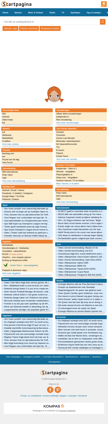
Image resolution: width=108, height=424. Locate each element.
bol (3, 123)
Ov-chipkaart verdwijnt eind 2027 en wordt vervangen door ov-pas (27, 322)
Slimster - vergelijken (65, 171)
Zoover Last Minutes (65, 138)
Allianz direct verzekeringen (68, 113)
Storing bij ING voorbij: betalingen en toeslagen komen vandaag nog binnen (81, 348)
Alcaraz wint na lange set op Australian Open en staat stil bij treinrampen (27, 211)
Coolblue (6, 141)
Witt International (10, 172)
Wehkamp (6, 135)
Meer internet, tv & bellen (67, 183)
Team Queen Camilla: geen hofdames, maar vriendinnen (81, 293)
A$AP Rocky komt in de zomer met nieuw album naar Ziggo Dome (81, 232)
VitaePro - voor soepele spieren (16, 257)
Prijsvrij (59, 153)
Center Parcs (62, 156)
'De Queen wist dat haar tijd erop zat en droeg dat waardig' (81, 302)
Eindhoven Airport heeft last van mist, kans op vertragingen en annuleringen (81, 345)
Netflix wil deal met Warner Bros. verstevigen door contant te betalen (81, 335)
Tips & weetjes (93, 12)
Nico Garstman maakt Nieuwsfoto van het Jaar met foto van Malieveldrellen (81, 229)
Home (5, 12)
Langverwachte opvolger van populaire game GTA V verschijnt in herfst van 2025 (27, 309)
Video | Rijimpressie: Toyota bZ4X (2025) (76, 269)
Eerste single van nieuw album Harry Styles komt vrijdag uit (81, 226)
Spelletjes (75, 12)
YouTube (20, 196)
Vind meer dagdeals (11, 273)
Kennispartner (54, 362)
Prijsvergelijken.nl (64, 174)
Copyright (72, 396)
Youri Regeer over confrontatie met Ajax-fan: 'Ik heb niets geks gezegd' (27, 217)
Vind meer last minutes (66, 159)
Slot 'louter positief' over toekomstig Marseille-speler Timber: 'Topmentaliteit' (27, 208)
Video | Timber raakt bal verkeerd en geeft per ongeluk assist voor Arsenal (27, 232)
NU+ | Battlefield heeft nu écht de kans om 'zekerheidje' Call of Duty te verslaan (27, 285)
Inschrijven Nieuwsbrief (52, 357)
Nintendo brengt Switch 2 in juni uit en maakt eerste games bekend (27, 288)
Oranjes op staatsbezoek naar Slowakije (76, 287)
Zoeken (15, 199)
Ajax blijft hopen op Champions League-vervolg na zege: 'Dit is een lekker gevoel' (27, 223)
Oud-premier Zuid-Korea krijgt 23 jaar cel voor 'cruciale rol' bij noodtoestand (27, 325)
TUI (58, 147)
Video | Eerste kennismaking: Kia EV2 (75, 251)
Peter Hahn (7, 175)
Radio (52, 12)
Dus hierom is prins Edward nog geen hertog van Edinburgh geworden (81, 296)
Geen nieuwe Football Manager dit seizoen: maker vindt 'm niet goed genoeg (27, 291)
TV (63, 12)
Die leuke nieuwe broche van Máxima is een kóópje (81, 305)
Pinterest (6, 199)
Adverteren (84, 357)
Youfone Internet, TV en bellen (70, 180)
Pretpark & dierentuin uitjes (14, 270)
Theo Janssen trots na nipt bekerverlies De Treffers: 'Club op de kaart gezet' (27, 214)
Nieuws (18, 12)
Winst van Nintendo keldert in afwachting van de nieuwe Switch (27, 306)
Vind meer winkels (10, 144)
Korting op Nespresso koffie (14, 260)
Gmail (14, 190)
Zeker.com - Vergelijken (67, 177)
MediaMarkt (7, 138)
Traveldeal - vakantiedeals (14, 251)
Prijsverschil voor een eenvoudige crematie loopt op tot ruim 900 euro (27, 334)
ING (4, 113)
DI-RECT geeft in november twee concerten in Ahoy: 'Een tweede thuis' (81, 211)
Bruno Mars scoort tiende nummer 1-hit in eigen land (81, 223)
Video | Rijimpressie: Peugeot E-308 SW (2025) (80, 275)
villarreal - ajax (10, 28)
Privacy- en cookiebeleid (31, 396)
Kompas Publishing (67, 411)
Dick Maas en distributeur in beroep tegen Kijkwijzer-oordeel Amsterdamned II (81, 235)
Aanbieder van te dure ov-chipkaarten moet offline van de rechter (81, 338)
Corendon (60, 135)
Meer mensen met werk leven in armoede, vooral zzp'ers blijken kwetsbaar (81, 329)
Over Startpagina (13, 357)
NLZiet (12, 254)
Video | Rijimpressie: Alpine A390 (73, 263)
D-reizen (60, 150)
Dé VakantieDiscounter (66, 144)
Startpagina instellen (50, 28)
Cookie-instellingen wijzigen (55, 396)
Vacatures (96, 357)
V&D (4, 178)
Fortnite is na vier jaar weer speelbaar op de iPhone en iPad (27, 303)
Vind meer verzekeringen (67, 123)
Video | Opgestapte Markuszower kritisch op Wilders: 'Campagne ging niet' (27, 331)
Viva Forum (7, 162)
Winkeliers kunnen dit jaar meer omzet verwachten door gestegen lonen (81, 326)
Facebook (7, 193)
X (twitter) (17, 193)
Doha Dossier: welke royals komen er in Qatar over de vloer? (81, 299)
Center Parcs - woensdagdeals (20, 265)
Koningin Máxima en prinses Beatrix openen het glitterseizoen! (81, 311)
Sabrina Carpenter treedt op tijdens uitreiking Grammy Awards (81, 217)
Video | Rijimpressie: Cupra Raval (73, 272)
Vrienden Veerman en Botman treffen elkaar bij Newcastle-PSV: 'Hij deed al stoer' (27, 235)
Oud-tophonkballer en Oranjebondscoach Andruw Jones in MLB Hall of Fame (27, 220)
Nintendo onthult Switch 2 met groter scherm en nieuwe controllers (27, 294)
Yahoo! (21, 190)
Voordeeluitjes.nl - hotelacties (15, 248)
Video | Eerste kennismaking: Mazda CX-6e (78, 248)
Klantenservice (71, 357)
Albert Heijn (7, 120)
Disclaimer (82, 396)
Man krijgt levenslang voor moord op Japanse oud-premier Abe (27, 343)
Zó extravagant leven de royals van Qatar (77, 308)
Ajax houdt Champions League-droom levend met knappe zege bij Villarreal (27, 229)
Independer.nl (62, 117)
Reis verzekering (64, 120)
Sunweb (60, 132)
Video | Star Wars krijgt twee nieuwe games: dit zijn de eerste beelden (27, 282)
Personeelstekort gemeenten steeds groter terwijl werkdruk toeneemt (81, 341)
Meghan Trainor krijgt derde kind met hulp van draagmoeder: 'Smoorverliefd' (27, 337)
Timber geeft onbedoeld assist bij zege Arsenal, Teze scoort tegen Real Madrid (27, 226)
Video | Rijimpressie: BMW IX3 (72, 266)
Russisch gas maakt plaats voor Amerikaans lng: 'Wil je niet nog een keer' (81, 332)
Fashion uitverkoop (29, 28)
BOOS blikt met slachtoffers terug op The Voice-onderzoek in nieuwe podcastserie (81, 214)
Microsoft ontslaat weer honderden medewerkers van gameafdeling (27, 300)
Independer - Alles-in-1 (66, 168)
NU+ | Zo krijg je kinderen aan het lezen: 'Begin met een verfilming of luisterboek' (81, 220)
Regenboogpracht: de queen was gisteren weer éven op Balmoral (81, 290)
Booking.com (8, 153)
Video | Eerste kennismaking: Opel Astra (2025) (79, 260)
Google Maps (8, 196)
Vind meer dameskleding (13, 181)
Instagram (28, 193)
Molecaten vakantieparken (68, 141)
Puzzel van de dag (10, 159)
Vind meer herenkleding (67, 202)
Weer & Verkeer (35, 12)
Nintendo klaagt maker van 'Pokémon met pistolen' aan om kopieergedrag (27, 297)
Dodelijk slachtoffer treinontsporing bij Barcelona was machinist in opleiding (27, 328)
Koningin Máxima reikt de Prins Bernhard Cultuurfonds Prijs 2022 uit (81, 284)
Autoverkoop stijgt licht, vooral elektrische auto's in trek (81, 254)
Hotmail (5, 117)
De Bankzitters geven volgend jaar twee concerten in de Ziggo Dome (81, 238)
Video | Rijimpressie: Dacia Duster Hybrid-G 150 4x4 (81, 257)
